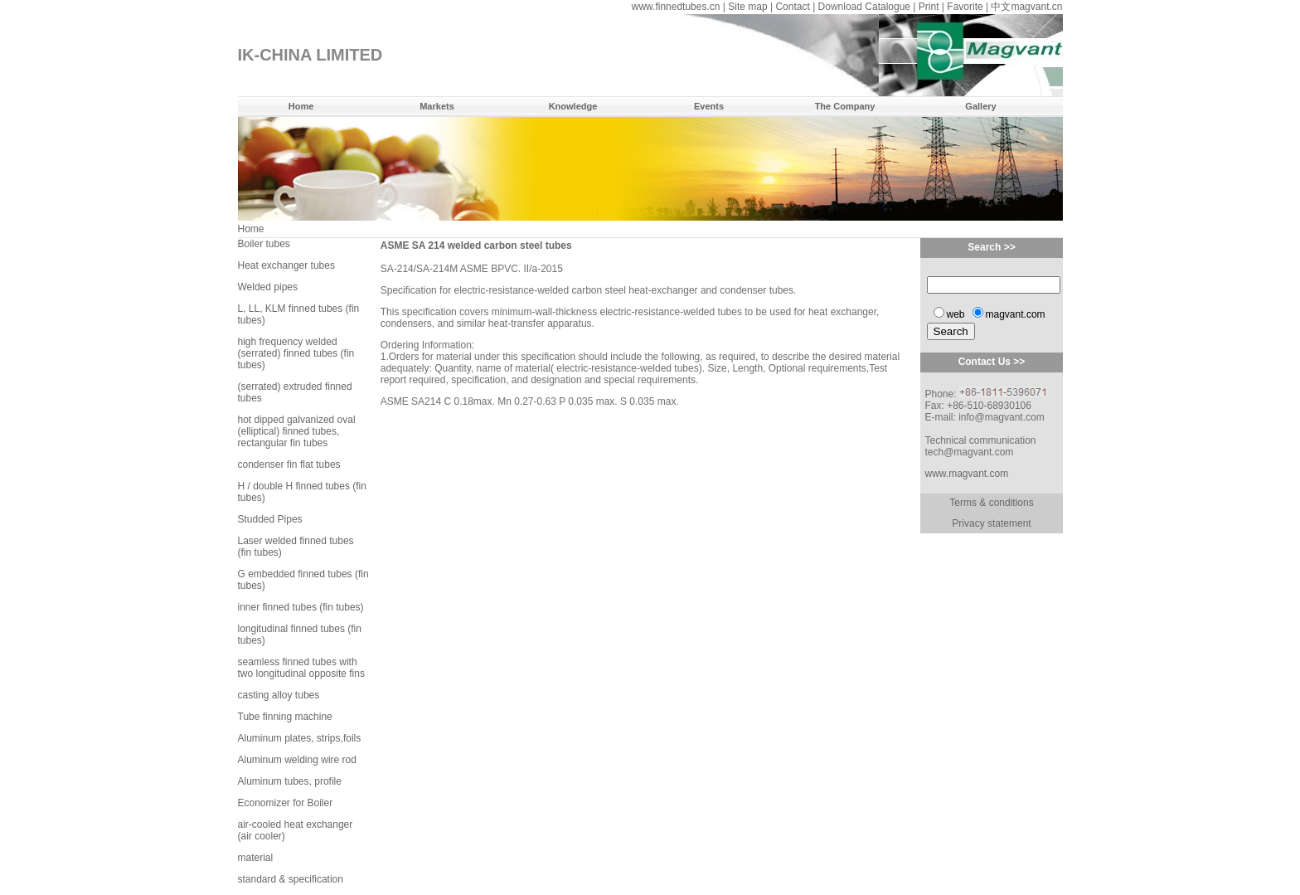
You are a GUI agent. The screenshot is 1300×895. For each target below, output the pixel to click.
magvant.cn (1036, 6)
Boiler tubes (264, 244)
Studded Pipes (270, 519)
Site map (747, 6)
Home (301, 106)
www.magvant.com (966, 473)
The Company (845, 106)
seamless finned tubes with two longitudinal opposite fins (301, 667)
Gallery (980, 106)
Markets (437, 106)
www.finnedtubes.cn (676, 6)
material (256, 857)
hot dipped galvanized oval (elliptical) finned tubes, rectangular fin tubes (297, 431)
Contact (792, 6)
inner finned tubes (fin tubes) (301, 607)
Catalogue (887, 6)
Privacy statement (991, 523)
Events (709, 106)
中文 (1001, 6)
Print (929, 6)
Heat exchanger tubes (286, 265)
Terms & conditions (991, 502)
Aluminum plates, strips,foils (299, 738)
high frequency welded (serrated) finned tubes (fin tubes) (296, 353)
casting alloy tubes (279, 695)
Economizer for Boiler (285, 803)
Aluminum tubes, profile (290, 781)
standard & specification (290, 879)
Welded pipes (268, 287)
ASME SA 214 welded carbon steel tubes (476, 245)
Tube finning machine (285, 716)
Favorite (964, 6)
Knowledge (573, 106)
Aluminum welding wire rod (297, 760)
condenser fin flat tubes (289, 464)
